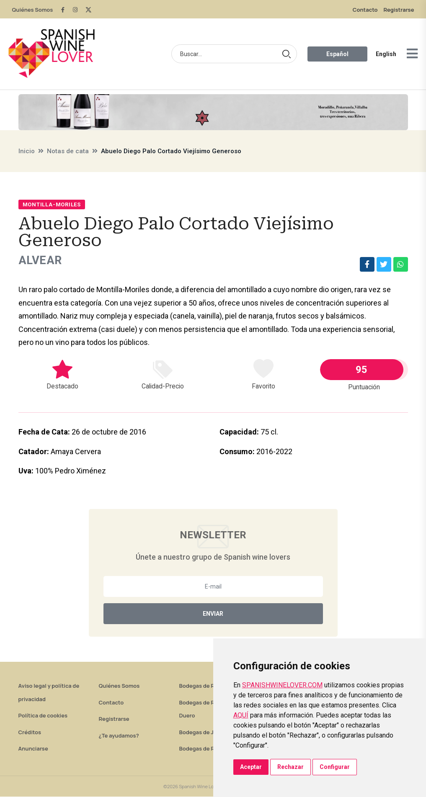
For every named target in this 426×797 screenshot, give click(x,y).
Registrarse (398, 9)
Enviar (213, 614)
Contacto (365, 9)
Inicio (26, 151)
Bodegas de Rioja (201, 686)
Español (337, 54)
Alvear (41, 260)
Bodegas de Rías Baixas (209, 749)
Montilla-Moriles (52, 204)
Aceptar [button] (251, 767)
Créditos (29, 732)
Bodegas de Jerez (202, 732)
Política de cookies (43, 716)
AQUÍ (240, 715)
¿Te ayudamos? (119, 736)
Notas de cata (68, 151)
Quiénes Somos (32, 9)
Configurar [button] (335, 767)
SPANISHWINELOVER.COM (282, 685)
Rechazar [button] (290, 767)
